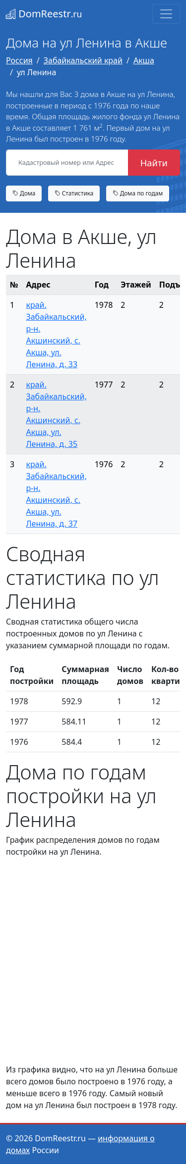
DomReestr (44, 13)
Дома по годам (138, 193)
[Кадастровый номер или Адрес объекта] (67, 162)
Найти (154, 162)
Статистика (74, 193)
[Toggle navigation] (166, 14)
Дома (23, 193)
